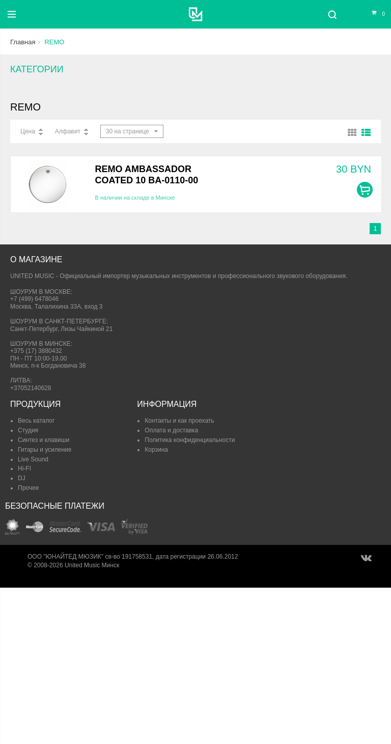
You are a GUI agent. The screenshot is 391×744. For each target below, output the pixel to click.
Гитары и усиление (44, 449)
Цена (27, 131)
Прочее (28, 487)
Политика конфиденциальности (190, 440)
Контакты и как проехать (179, 420)
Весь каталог (36, 420)
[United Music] (196, 14)
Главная (22, 42)
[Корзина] (372, 14)
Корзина (156, 449)
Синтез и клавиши (43, 440)
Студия (28, 430)
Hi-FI (24, 468)
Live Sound (33, 459)
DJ (21, 478)
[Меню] (11, 14)
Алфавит (67, 131)
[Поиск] (332, 14)
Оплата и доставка (171, 430)
